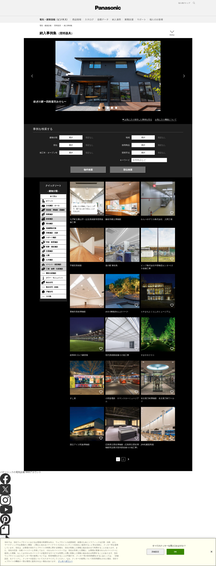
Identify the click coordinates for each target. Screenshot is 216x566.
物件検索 (88, 169)
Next (184, 76)
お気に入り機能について (166, 119)
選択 (71, 137)
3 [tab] (108, 108)
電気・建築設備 (45, 25)
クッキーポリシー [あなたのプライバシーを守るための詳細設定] (65, 561)
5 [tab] (116, 108)
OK (175, 552)
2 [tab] (103, 108)
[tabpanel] (108, 76)
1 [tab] (99, 108)
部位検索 (127, 169)
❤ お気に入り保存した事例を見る (137, 119)
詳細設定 (155, 552)
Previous (32, 76)
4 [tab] (112, 108)
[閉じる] (211, 552)
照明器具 (57, 25)
